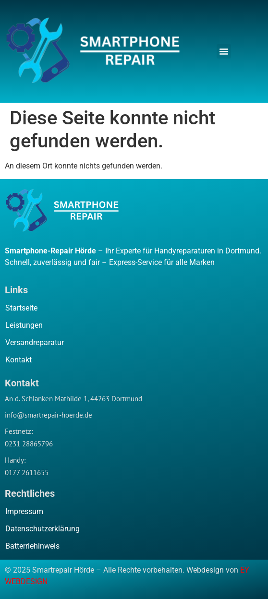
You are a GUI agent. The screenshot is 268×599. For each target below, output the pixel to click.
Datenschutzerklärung (42, 528)
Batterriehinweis (32, 546)
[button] (224, 51)
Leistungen (24, 325)
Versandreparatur (34, 342)
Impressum (24, 511)
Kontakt (18, 359)
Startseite (21, 307)
